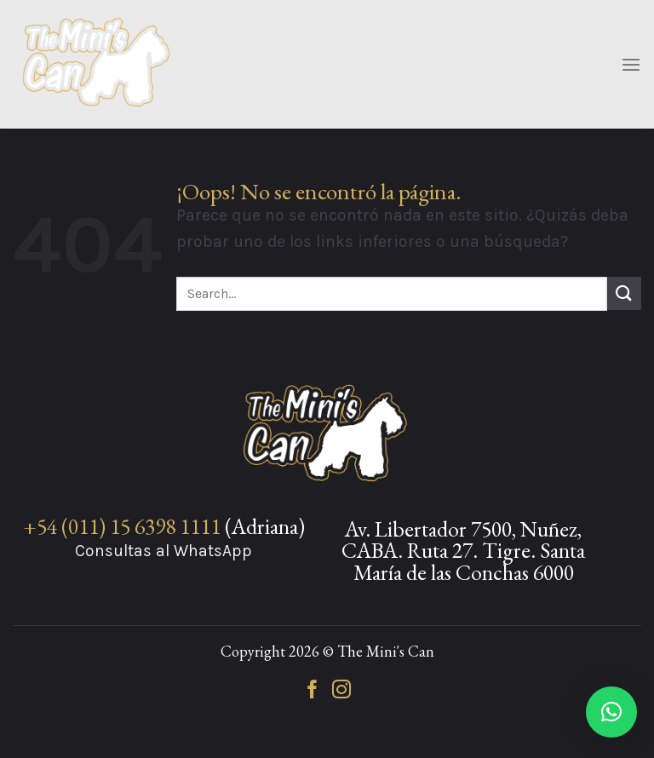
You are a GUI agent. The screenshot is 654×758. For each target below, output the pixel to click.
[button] (611, 712)
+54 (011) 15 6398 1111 (122, 526)
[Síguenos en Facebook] (312, 691)
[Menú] (631, 64)
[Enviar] (624, 293)
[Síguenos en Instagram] (341, 691)
